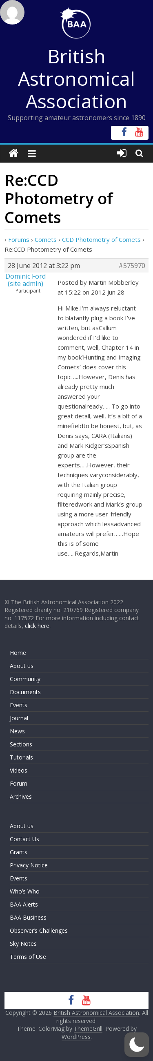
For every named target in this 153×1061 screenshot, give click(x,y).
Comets (46, 239)
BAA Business (28, 917)
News (17, 731)
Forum (18, 783)
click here (37, 626)
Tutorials (21, 757)
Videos (18, 770)
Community (25, 679)
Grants (18, 852)
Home (18, 653)
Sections (21, 744)
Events (18, 705)
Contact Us (24, 839)
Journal (19, 718)
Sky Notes (23, 943)
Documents (25, 692)
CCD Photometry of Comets (101, 239)
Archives (21, 796)
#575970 (131, 265)
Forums (18, 239)
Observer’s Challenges (39, 930)
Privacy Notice (29, 865)
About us (21, 666)
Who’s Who (25, 891)
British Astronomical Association (76, 78)
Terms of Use (28, 956)
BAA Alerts (24, 904)
